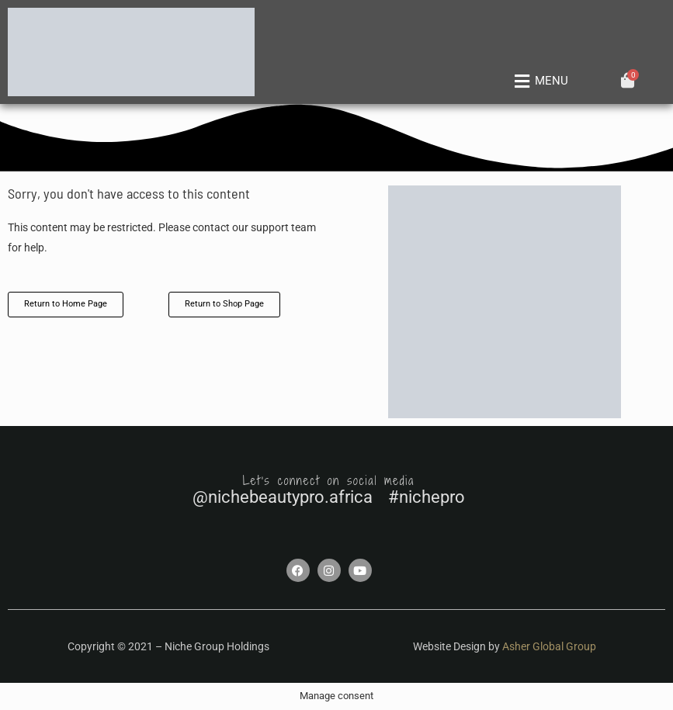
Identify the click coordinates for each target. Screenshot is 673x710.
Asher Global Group (549, 646)
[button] (538, 81)
